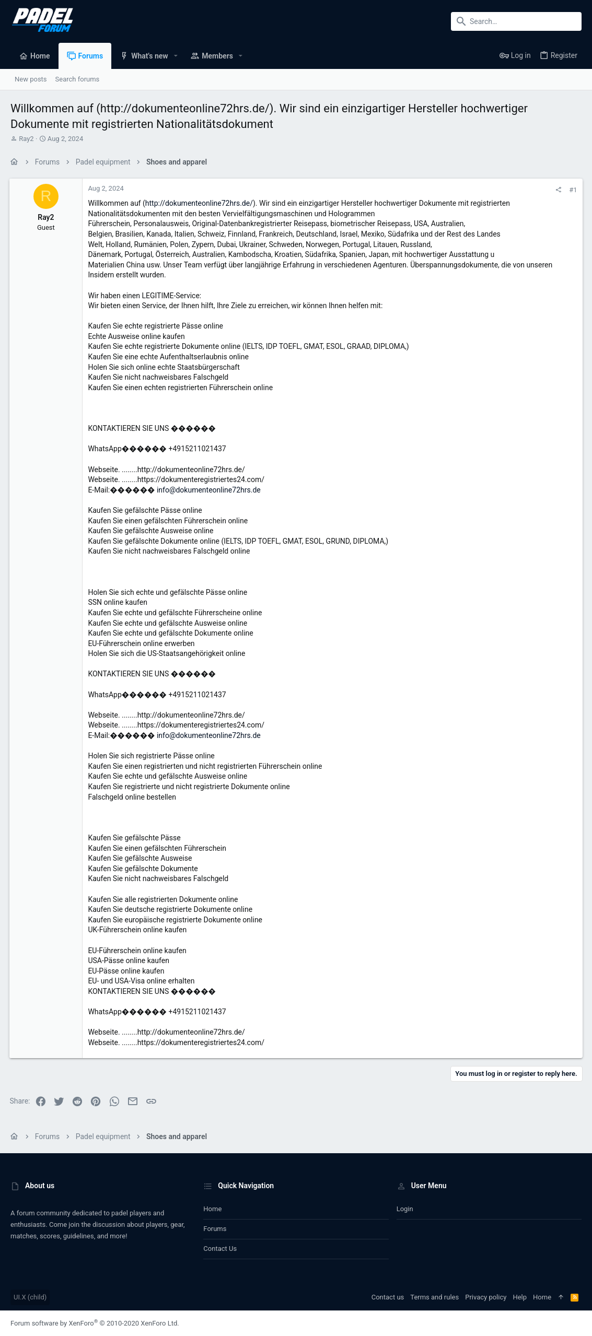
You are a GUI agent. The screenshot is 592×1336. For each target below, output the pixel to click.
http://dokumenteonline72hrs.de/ (199, 203)
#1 (572, 190)
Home (212, 1209)
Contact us (220, 1248)
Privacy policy (485, 1297)
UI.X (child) (30, 1297)
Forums (214, 1229)
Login (405, 1209)
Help (520, 1297)
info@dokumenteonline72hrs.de (210, 490)
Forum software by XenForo (94, 1323)
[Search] (516, 21)
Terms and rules (434, 1297)
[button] (175, 56)
